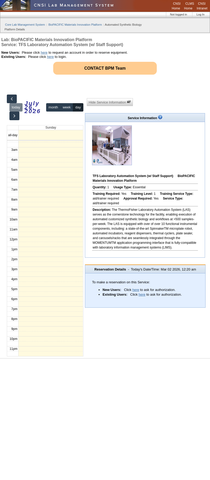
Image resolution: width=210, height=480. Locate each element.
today (16, 107)
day (78, 107)
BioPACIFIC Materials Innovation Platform (75, 24)
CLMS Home (189, 6)
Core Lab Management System (25, 24)
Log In (200, 14)
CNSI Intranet (202, 6)
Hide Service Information (110, 102)
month (53, 107)
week (67, 107)
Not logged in (178, 14)
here (44, 52)
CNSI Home (176, 6)
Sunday (50, 127)
